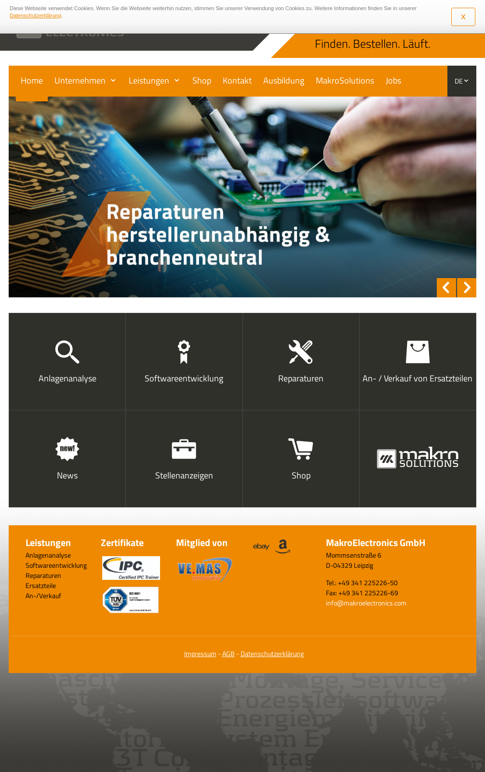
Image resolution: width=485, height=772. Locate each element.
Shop (201, 80)
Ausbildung (283, 80)
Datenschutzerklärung (272, 653)
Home (32, 80)
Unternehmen (80, 80)
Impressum (200, 653)
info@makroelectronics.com (366, 603)
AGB (228, 653)
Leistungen (149, 80)
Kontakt (237, 80)
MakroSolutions (345, 80)
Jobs (393, 80)
